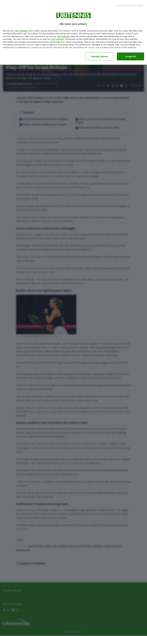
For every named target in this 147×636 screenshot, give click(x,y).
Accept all (130, 56)
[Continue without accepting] (129, 5)
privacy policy (94, 47)
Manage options (99, 56)
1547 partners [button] (21, 30)
